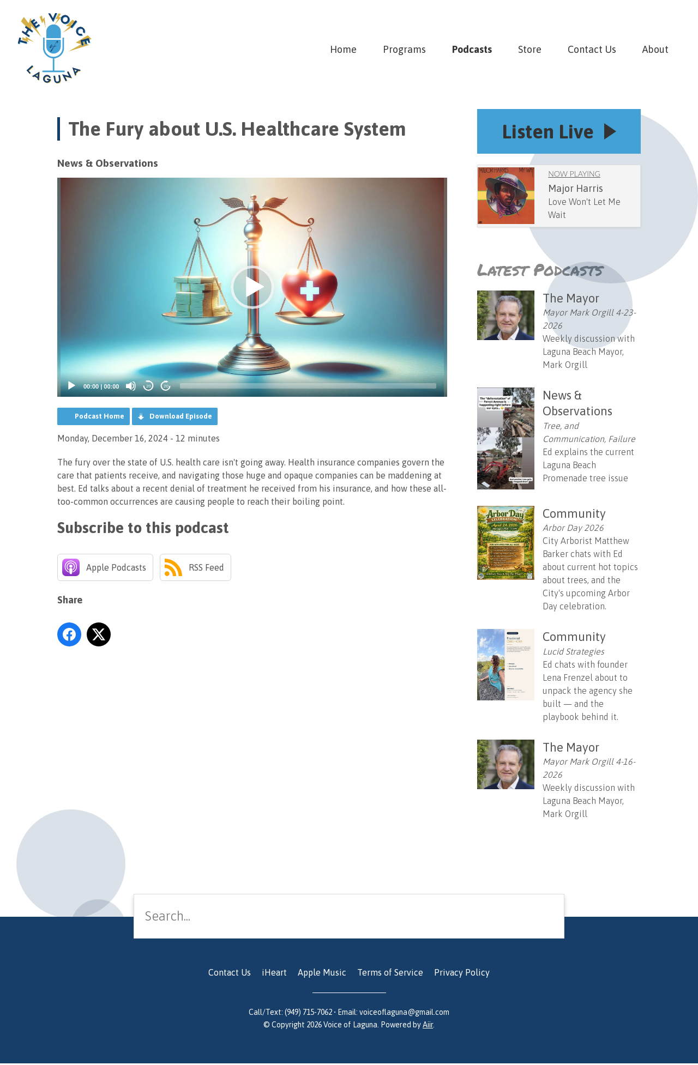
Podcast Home (99, 416)
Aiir (428, 1026)
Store (529, 49)
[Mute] (130, 385)
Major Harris (575, 189)
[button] (252, 287)
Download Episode (180, 416)
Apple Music (322, 974)
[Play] (71, 385)
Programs (404, 49)
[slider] (308, 386)
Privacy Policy (462, 974)
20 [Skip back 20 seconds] (148, 386)
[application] (252, 287)
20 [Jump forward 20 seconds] (166, 386)
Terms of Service (390, 974)
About (655, 49)
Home (343, 49)
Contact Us (592, 49)
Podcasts (472, 49)
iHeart (274, 974)
